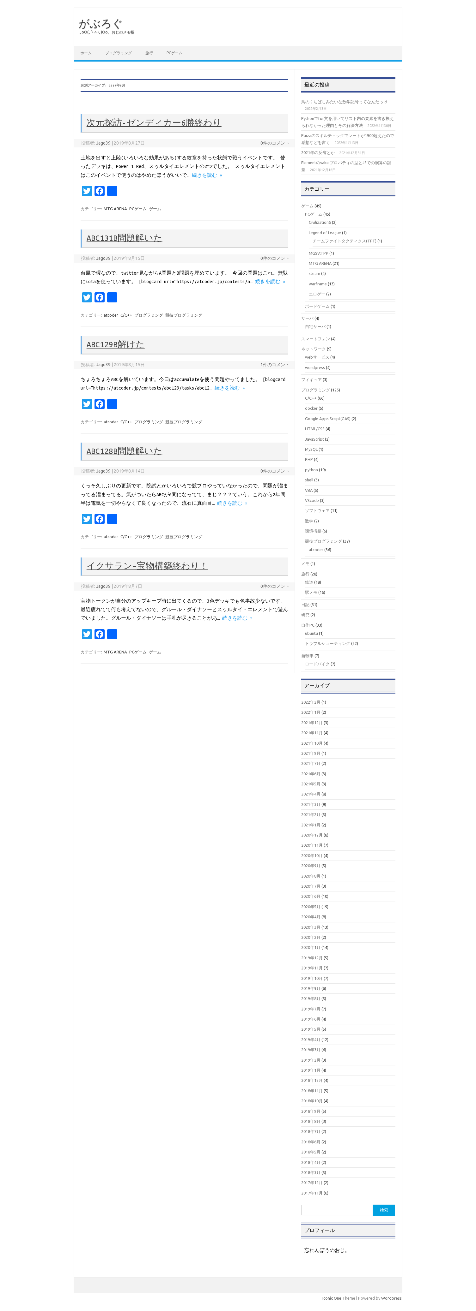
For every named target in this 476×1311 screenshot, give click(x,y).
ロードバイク (317, 664)
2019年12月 (312, 958)
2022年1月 (310, 712)
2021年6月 (310, 774)
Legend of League (325, 232)
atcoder (111, 315)
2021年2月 (310, 814)
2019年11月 (312, 968)
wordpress (315, 367)
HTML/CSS (315, 428)
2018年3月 (310, 1172)
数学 (309, 521)
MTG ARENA (115, 208)
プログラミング (118, 53)
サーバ (307, 318)
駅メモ (311, 592)
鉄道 (309, 582)
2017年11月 (312, 1193)
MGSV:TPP (318, 253)
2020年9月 (310, 865)
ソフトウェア (317, 510)
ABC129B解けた (116, 344)
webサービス (317, 357)
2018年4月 (310, 1162)
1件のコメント (275, 364)
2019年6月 (310, 1019)
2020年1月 (310, 947)
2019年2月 (310, 1060)
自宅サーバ (315, 326)
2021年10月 (312, 743)
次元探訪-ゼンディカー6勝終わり (154, 122)
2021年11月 (312, 732)
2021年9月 (310, 753)
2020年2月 (310, 937)
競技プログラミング (183, 315)
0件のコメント (275, 143)
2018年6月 (310, 1142)
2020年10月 (312, 855)
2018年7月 (310, 1131)
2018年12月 (312, 1080)
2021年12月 (312, 722)
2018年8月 (310, 1121)
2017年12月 (312, 1182)
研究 (305, 614)
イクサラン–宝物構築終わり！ (147, 566)
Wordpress (391, 1298)
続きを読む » (207, 175)
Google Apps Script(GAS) (328, 418)
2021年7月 (310, 763)
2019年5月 (310, 1029)
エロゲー (317, 294)
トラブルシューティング (327, 643)
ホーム (86, 53)
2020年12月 (312, 835)
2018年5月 (310, 1152)
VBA (309, 490)
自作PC (307, 625)
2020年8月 (310, 876)
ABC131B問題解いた (124, 238)
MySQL (311, 449)
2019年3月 (310, 1049)
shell (309, 480)
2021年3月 (310, 804)
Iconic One (331, 1298)
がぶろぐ (101, 23)
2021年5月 (310, 784)
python (311, 470)
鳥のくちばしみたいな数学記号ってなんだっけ (344, 101)
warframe (318, 284)
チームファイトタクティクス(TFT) (344, 241)
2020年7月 (310, 886)
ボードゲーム (317, 306)
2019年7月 (310, 1009)
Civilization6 (320, 222)
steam (314, 273)
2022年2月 (310, 702)
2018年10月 (312, 1101)
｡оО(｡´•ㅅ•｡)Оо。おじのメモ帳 (107, 32)
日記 (305, 604)
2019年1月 (310, 1070)
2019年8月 (310, 998)
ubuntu (311, 633)
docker (311, 408)
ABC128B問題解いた (124, 451)
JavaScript (314, 439)
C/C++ (126, 315)
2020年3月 (310, 927)
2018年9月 (310, 1111)
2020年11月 (312, 845)
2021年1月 (310, 825)
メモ (305, 563)
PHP (309, 459)
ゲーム (155, 208)
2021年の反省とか (318, 152)
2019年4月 (310, 1039)
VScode (312, 500)
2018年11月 (312, 1090)
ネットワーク (313, 349)
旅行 (149, 53)
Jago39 (103, 143)
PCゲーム (174, 53)
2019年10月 (312, 978)
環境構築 (313, 531)
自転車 (307, 655)
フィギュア (311, 379)
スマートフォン (315, 339)
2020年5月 (310, 906)
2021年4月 (310, 794)
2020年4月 (310, 917)
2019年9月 (310, 988)
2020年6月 (310, 896)
